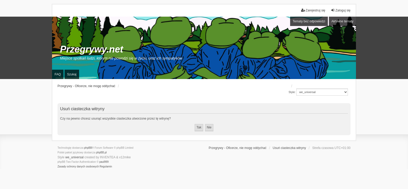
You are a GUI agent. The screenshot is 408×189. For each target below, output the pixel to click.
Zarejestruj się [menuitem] (313, 10)
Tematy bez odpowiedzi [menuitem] (309, 21)
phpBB (88, 147)
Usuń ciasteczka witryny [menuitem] (289, 148)
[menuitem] (78, 166)
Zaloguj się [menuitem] (340, 10)
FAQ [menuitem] (58, 74)
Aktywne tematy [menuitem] (343, 21)
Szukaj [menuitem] (71, 74)
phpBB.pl (101, 152)
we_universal (74, 157)
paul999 (104, 161)
